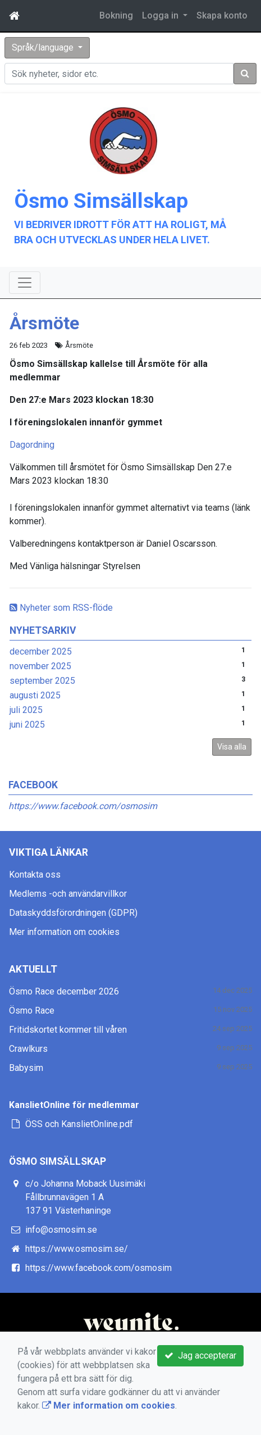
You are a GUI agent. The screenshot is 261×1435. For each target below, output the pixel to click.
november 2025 (40, 666)
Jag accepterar (200, 1355)
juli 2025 (26, 710)
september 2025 (42, 680)
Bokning (116, 15)
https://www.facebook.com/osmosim (82, 806)
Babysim (26, 1067)
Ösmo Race (31, 1010)
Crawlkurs (28, 1048)
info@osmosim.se (61, 1229)
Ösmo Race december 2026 (64, 991)
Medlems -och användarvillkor (68, 893)
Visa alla (231, 746)
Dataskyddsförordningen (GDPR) (73, 912)
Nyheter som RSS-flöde (61, 607)
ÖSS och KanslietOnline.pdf (79, 1124)
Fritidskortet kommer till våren (68, 1029)
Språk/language (44, 47)
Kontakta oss (35, 874)
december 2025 (41, 651)
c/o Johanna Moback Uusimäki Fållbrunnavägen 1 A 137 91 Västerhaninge (85, 1197)
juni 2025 (27, 724)
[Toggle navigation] (24, 282)
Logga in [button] (161, 15)
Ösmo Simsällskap (101, 200)
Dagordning (32, 444)
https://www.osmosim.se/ (76, 1248)
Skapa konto (222, 15)
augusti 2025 (35, 695)
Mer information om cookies (64, 932)
